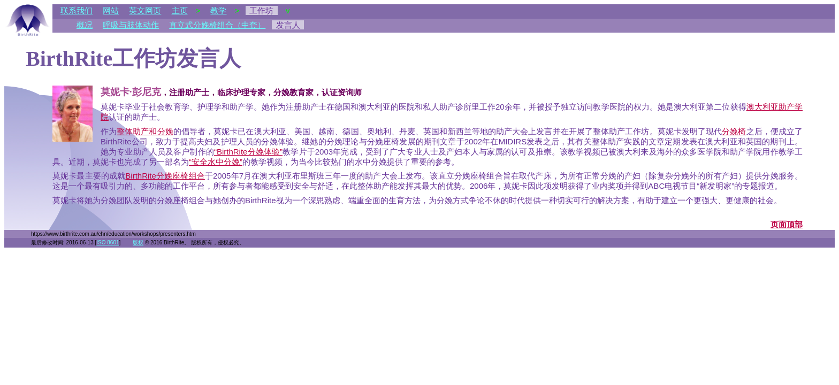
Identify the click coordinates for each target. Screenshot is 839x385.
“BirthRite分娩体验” (248, 151)
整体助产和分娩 (145, 131)
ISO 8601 (107, 242)
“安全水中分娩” (215, 161)
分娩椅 (734, 131)
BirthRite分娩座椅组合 (165, 175)
